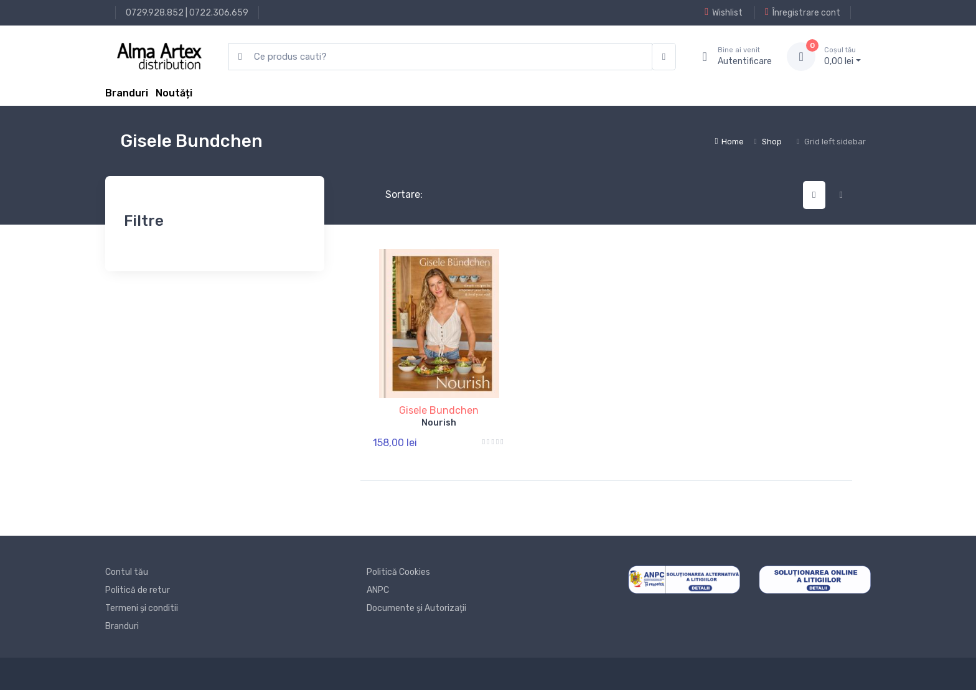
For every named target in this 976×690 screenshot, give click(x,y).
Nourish (438, 422)
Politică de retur (137, 590)
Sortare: (393, 194)
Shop (772, 141)
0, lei (842, 56)
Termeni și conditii (141, 608)
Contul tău (126, 572)
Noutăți (174, 93)
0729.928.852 (155, 12)
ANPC (378, 590)
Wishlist (724, 12)
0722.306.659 (218, 12)
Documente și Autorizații (416, 608)
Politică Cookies (398, 572)
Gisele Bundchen (439, 410)
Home (729, 141)
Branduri (126, 93)
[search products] (440, 57)
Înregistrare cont (802, 12)
